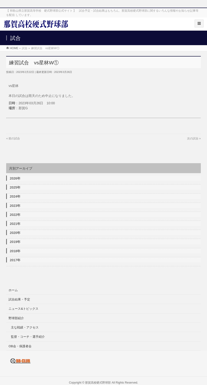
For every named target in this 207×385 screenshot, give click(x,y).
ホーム (13, 290)
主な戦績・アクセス (25, 327)
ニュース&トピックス (23, 308)
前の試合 (14, 138)
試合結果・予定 (19, 299)
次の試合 (192, 138)
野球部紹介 (16, 318)
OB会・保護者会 (20, 346)
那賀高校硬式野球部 (98, 382)
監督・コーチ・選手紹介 (28, 336)
